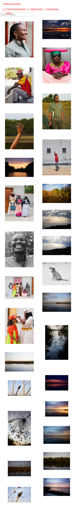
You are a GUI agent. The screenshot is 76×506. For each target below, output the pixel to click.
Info (7, 13)
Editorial (51, 9)
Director (34, 9)
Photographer (14, 9)
